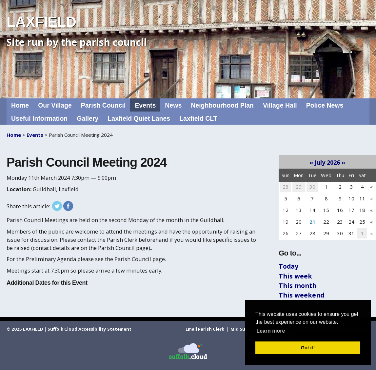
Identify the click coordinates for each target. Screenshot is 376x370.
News (173, 105)
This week (295, 276)
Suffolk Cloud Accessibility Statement (89, 329)
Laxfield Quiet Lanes (139, 118)
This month (297, 285)
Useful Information (39, 118)
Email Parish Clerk (205, 329)
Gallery (87, 118)
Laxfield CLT (198, 118)
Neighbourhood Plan (222, 105)
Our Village (55, 105)
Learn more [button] (270, 331)
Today (288, 266)
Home (20, 105)
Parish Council (103, 105)
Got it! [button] (308, 347)
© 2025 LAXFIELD (25, 329)
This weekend (301, 295)
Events (145, 105)
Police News (325, 105)
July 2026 (327, 162)
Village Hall (280, 105)
